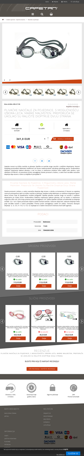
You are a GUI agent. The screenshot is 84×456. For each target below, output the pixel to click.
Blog (47, 2)
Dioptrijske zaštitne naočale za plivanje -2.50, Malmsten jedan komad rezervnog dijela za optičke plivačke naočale (43, 275)
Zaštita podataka (10, 438)
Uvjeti (6, 435)
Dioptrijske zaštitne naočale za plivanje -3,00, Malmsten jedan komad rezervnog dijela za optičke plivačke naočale (69, 275)
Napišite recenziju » (73, 107)
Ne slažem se (61, 454)
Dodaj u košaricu (65, 139)
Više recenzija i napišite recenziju (42, 369)
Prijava (56, 2)
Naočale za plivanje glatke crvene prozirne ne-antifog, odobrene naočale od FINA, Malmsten (43, 328)
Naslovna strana (10, 413)
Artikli (6, 416)
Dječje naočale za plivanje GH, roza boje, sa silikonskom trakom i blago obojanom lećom (17, 328)
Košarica (47, 422)
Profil (65, 2)
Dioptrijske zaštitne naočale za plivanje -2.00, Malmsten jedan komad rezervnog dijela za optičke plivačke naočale (17, 275)
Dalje (18, 286)
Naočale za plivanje (33, 19)
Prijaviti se (47, 413)
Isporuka (7, 444)
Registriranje (48, 416)
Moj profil (47, 419)
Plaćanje (7, 441)
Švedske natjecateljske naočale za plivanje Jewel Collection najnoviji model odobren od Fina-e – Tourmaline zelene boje (69, 328)
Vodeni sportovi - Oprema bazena (15, 19)
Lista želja (76, 2)
